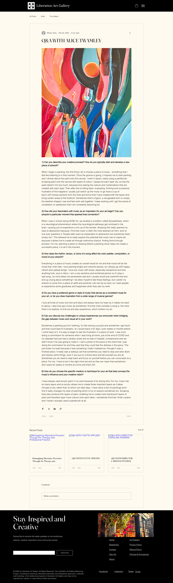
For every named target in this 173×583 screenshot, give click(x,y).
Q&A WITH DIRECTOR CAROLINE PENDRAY (121, 459)
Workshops (114, 544)
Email (15, 550)
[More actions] (129, 33)
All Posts (32, 16)
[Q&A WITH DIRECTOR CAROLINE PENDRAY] (125, 444)
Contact (112, 549)
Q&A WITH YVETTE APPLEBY (86, 458)
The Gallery (54, 16)
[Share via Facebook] (43, 409)
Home (111, 540)
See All (141, 430)
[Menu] (143, 5)
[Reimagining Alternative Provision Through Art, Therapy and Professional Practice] (47, 444)
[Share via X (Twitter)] (49, 409)
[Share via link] (60, 409)
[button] (136, 6)
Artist (43, 16)
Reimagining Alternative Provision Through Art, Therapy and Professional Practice (47, 459)
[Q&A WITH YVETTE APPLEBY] (86, 444)
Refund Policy (136, 549)
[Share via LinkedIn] (55, 409)
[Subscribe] (65, 552)
